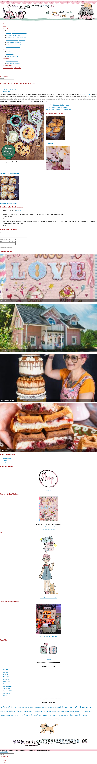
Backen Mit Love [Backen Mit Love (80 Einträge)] (10, 708)
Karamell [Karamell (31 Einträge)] (58, 712)
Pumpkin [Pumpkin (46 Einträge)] (2, 716)
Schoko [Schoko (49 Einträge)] (21, 716)
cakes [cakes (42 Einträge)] (42, 708)
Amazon (50, 527)
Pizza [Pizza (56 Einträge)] (90, 712)
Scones (67, 105)
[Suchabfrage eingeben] (7, 74)
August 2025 (6, 694)
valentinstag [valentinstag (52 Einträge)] (55, 716)
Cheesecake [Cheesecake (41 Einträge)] (51, 708)
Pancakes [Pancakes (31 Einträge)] (86, 712)
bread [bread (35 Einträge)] (23, 708)
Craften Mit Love (12, 89)
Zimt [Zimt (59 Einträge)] (86, 716)
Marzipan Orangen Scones (8, 203)
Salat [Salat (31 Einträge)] (17, 716)
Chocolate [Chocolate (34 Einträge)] (57, 708)
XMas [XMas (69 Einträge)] (81, 716)
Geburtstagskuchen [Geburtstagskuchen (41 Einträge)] (27, 712)
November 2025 (7, 687)
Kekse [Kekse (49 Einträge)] (62, 712)
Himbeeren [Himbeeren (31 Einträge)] (54, 712)
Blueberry (62, 105)
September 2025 (7, 691)
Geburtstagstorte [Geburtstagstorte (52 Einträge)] (37, 712)
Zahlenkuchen (7, 463)
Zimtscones (49, 143)
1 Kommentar (6, 91)
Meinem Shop (43, 527)
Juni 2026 (5, 670)
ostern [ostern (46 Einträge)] (82, 712)
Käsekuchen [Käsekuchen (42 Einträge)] (73, 712)
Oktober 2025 (6, 689)
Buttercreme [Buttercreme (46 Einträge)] (37, 708)
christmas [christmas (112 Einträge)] (63, 708)
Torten (5, 461)
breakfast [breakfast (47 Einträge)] (27, 708)
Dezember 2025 (7, 684)
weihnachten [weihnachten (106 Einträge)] (73, 716)
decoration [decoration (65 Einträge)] (87, 708)
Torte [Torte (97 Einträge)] (39, 716)
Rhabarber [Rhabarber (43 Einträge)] (8, 716)
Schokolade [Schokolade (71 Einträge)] (28, 716)
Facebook (48, 660)
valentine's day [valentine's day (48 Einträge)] (47, 716)
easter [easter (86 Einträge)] (10, 712)
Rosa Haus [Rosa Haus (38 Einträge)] (13, 716)
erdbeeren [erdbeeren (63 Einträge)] (19, 712)
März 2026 (6, 677)
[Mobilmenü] (4, 76)
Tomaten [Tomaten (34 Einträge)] (35, 716)
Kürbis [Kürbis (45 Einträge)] (78, 712)
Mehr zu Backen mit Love (48, 530)
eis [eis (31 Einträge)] (14, 712)
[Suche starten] (15, 755)
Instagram (48, 658)
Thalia (55, 527)
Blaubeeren (56, 105)
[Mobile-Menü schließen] (4, 753)
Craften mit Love (86, 94)
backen (5, 89)
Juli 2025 (5, 696)
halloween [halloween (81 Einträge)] (47, 712)
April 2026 (6, 675)
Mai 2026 (5, 673)
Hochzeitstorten (7, 459)
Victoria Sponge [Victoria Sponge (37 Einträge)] (62, 716)
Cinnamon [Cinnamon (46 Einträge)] (72, 708)
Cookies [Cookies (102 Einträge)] (79, 708)
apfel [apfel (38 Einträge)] (1, 708)
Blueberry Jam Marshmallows (9, 173)
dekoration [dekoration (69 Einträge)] (4, 712)
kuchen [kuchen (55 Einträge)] (67, 712)
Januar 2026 (6, 682)
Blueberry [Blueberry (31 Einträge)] (19, 708)
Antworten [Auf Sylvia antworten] (19, 210)
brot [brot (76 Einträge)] (31, 708)
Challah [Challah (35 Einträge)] (46, 708)
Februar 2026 (6, 680)
